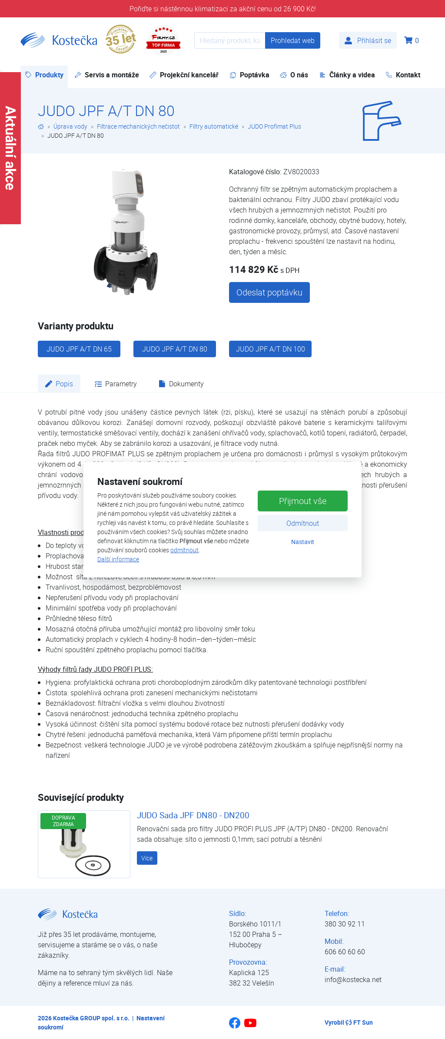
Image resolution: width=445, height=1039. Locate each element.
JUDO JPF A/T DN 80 (174, 349)
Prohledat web (293, 40)
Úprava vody (70, 126)
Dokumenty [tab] (181, 383)
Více (147, 858)
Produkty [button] (46, 75)
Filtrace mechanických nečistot (138, 126)
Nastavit (302, 542)
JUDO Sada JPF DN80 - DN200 (193, 815)
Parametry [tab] (116, 383)
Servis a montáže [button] (106, 75)
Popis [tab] (59, 383)
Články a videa (347, 75)
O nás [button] (294, 75)
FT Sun (359, 1022)
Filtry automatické (213, 126)
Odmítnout (302, 523)
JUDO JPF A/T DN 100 (270, 349)
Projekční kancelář (184, 75)
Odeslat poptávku (269, 292)
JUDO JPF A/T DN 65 (79, 349)
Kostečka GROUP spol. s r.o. (91, 1018)
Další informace (118, 559)
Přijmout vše (302, 501)
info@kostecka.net (353, 979)
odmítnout (184, 550)
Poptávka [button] (249, 75)
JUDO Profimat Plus (274, 126)
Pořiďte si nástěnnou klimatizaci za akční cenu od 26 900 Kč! (223, 8)
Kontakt (402, 75)
